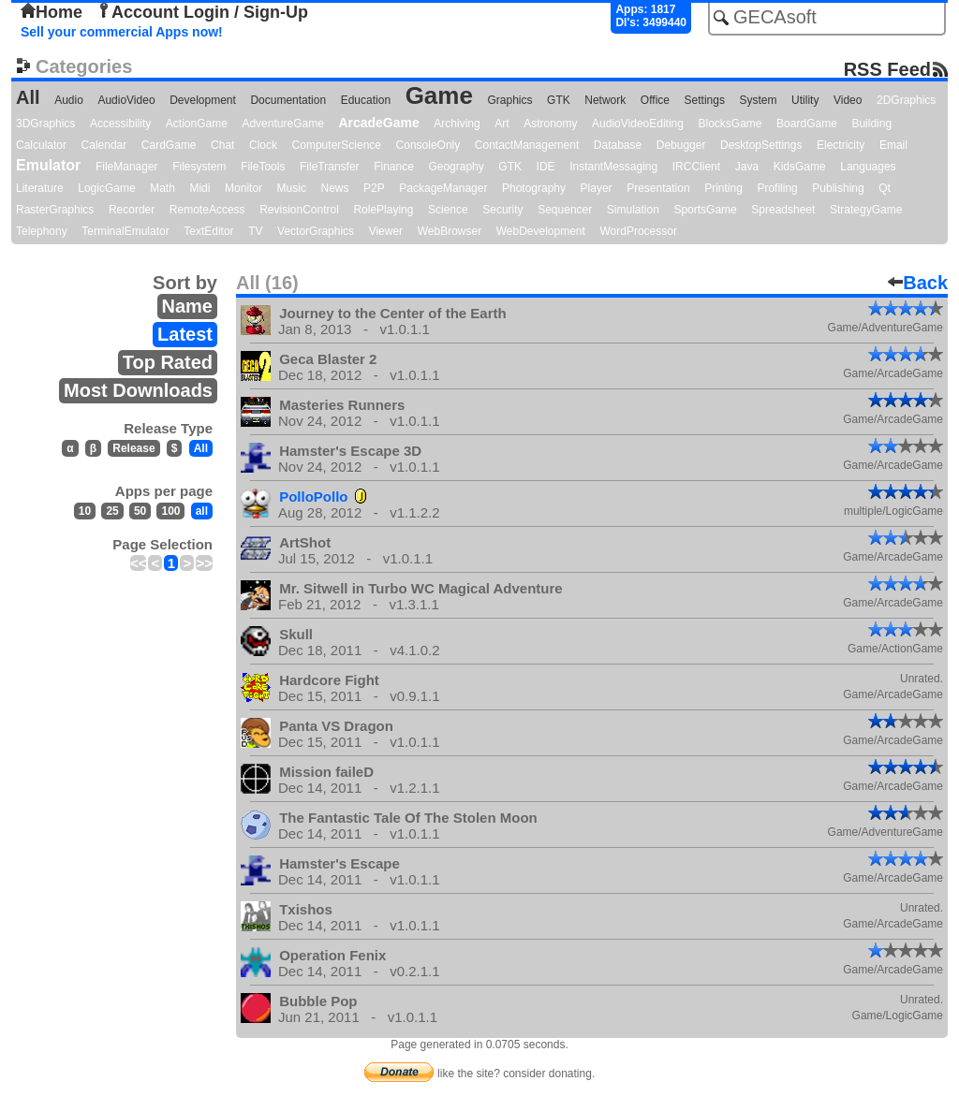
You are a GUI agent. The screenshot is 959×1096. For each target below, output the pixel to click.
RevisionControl (299, 209)
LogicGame (106, 188)
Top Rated (168, 362)
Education (366, 100)
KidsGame (800, 166)
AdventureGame (282, 123)
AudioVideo (126, 100)
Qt (884, 188)
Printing (723, 188)
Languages (867, 166)
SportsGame (704, 209)
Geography (455, 166)
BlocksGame (730, 123)
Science (448, 209)
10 (85, 511)
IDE (546, 166)
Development (203, 100)
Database (618, 145)
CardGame (169, 145)
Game (439, 95)
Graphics (509, 100)
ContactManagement (527, 145)
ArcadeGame (378, 122)
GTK (558, 100)
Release (133, 448)
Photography (534, 188)
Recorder (132, 209)
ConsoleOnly (428, 145)
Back (918, 282)
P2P (374, 188)
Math (162, 188)
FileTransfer (330, 166)
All (28, 97)
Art (501, 123)
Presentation (658, 188)
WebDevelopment (540, 231)
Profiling (777, 188)
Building (871, 123)
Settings (705, 100)
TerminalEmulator (125, 231)
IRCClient (696, 166)
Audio (68, 100)
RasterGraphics (55, 209)
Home (51, 12)
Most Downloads (138, 390)
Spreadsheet (783, 209)
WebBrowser (449, 231)
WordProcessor (637, 231)
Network (605, 100)
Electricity (840, 145)
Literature (40, 188)
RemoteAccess (207, 209)
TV (255, 231)
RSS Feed (887, 69)
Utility (805, 100)
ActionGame (197, 123)
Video (848, 100)
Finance (394, 166)
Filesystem (199, 166)
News (335, 188)
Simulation (633, 209)
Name (187, 306)
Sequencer (565, 209)
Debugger (681, 145)
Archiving (457, 123)
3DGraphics (45, 123)
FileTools (263, 166)
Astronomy (550, 123)
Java (747, 166)
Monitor (243, 188)
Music (291, 188)
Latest (185, 334)
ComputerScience (336, 145)
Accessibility (120, 123)
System (757, 100)
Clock (263, 145)
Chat (222, 145)
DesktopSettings (761, 145)
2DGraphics (906, 100)
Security (502, 209)
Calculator (41, 145)
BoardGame (806, 123)
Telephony (41, 231)
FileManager (127, 166)
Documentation (288, 100)
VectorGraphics (315, 231)
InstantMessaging (613, 166)
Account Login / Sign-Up (202, 12)
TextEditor (208, 231)
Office (655, 100)
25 (112, 511)
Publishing (837, 188)
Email (893, 145)
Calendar (104, 145)
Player (596, 188)
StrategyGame (866, 209)
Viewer (386, 231)
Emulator (48, 165)
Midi (199, 188)
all (202, 511)
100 (170, 511)
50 (140, 511)
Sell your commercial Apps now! (122, 31)
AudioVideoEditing (638, 123)
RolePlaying (383, 209)
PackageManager (443, 188)
